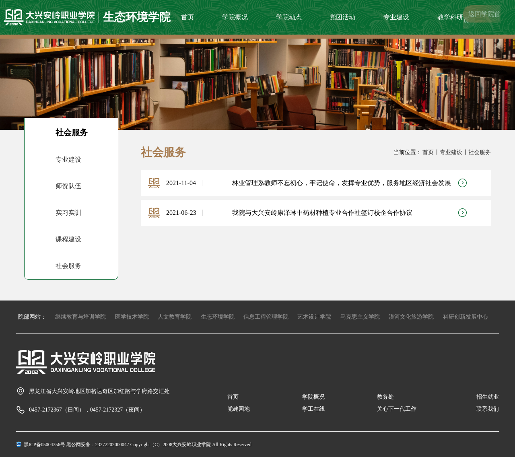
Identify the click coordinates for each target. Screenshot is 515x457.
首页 (187, 17)
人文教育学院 (175, 317)
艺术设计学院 (314, 317)
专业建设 (396, 17)
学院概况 (235, 17)
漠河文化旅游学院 (411, 317)
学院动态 (289, 17)
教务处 (385, 397)
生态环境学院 (218, 317)
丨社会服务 (477, 152)
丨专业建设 (448, 152)
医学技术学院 (132, 317)
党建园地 (238, 409)
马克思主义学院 (360, 317)
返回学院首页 (482, 17)
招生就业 (487, 397)
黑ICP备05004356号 (44, 444)
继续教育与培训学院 (80, 317)
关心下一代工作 (396, 409)
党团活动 (342, 17)
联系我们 (487, 409)
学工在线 (313, 409)
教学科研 (450, 17)
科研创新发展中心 (465, 317)
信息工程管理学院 (265, 317)
